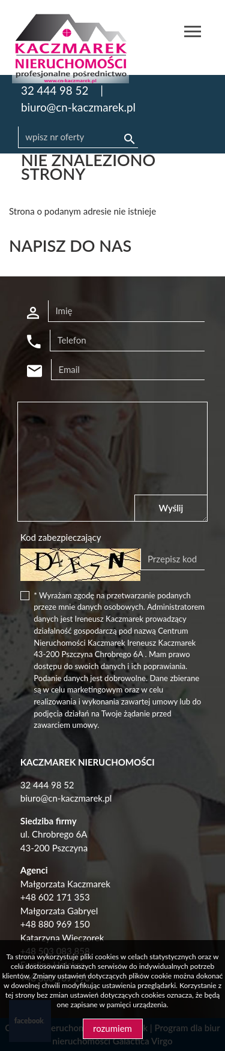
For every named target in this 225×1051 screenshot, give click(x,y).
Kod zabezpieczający (60, 537)
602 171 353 (64, 897)
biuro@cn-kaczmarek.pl (78, 107)
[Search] (78, 137)
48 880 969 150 (57, 924)
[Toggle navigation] (192, 33)
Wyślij (171, 507)
